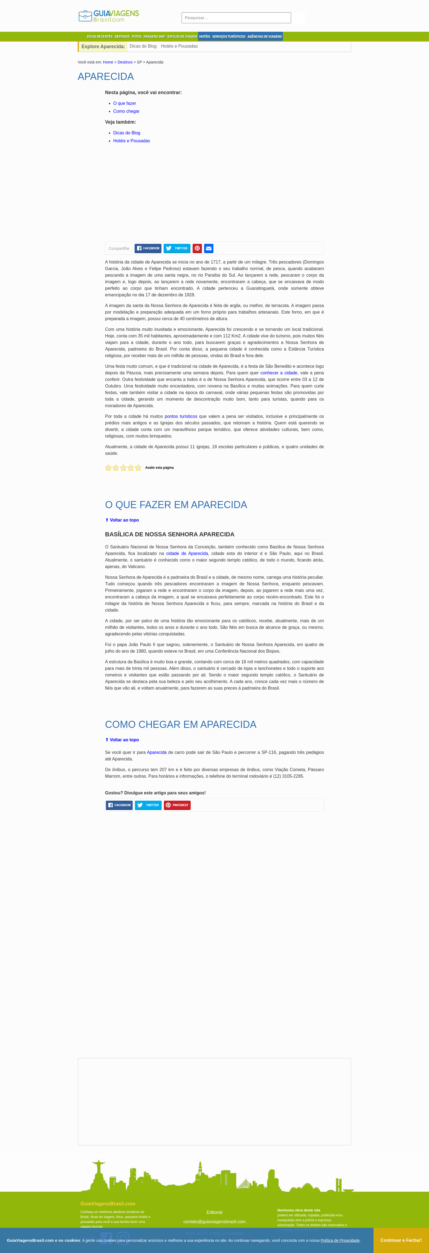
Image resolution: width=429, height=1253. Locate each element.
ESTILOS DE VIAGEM (182, 36)
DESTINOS (122, 36)
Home (108, 62)
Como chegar (126, 111)
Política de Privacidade (340, 1240)
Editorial (214, 1212)
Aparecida (157, 752)
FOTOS (136, 36)
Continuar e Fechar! (401, 1240)
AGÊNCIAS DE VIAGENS (264, 36)
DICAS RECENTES (99, 36)
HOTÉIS (204, 36)
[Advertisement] (158, 193)
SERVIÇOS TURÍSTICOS (228, 36)
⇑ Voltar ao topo (122, 520)
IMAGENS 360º (154, 36)
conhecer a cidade (278, 373)
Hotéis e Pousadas (179, 46)
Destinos (125, 62)
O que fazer (124, 103)
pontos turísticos (181, 416)
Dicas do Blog (143, 46)
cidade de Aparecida (187, 553)
